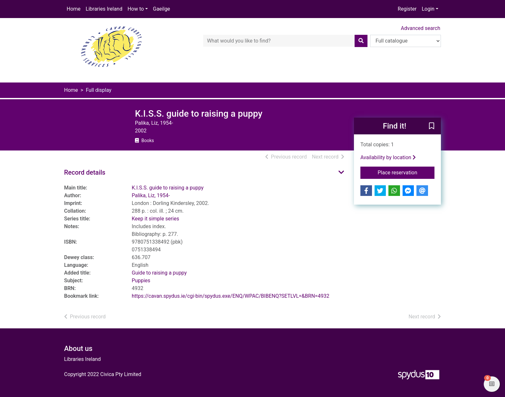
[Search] (361, 41)
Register (407, 9)
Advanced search (420, 28)
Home (74, 9)
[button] (431, 126)
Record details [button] (84, 172)
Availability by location (388, 157)
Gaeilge (161, 9)
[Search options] (405, 41)
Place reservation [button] (406, 172)
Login (428, 9)
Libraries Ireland (104, 9)
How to (136, 9)
